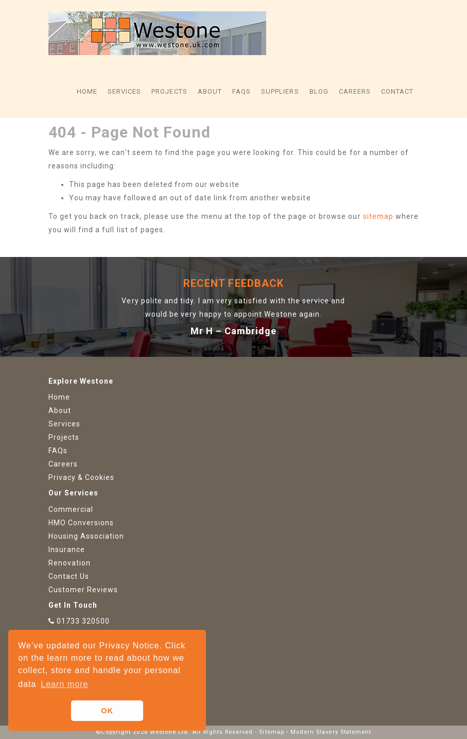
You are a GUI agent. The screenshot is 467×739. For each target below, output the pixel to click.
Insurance (66, 549)
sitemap (378, 216)
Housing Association (86, 536)
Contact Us (69, 576)
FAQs (241, 91)
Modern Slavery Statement (330, 732)
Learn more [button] (64, 684)
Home (87, 91)
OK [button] (107, 711)
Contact (397, 91)
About (210, 91)
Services (124, 91)
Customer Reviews (83, 590)
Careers (355, 91)
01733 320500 (83, 621)
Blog (318, 91)
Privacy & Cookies (81, 477)
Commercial (71, 509)
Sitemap (271, 732)
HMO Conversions (81, 523)
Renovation (69, 563)
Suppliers (280, 91)
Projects (169, 91)
